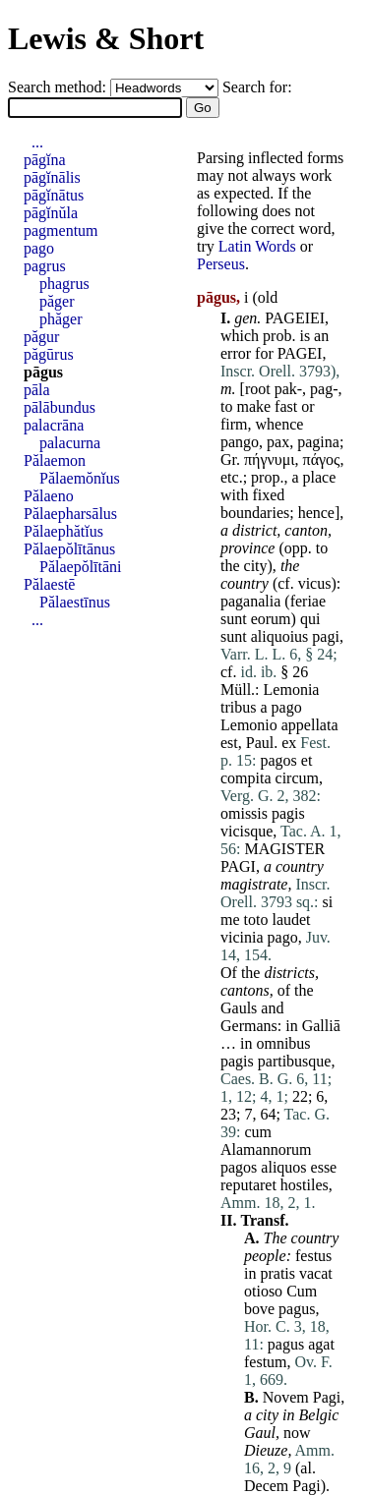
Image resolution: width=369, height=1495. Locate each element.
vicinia (242, 937)
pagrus (45, 266)
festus (313, 1255)
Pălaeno (49, 496)
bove (259, 1308)
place (320, 477)
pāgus (43, 372)
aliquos (283, 1167)
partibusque (295, 1061)
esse (324, 1167)
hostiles (304, 1185)
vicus (315, 583)
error (235, 353)
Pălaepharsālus (70, 513)
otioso (263, 1291)
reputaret (248, 1185)
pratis (277, 1273)
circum (297, 778)
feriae (308, 601)
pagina (318, 441)
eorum (271, 618)
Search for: (257, 87)
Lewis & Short (106, 38)
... (37, 142)
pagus (296, 1308)
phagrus (64, 283)
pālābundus (59, 407)
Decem (266, 1485)
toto (256, 919)
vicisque (246, 831)
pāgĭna (45, 159)
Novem (286, 1397)
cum (258, 1131)
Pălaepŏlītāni (80, 566)
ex (288, 742)
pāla (37, 389)
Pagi (326, 1397)
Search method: (59, 87)
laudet (291, 919)
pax (278, 441)
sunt (233, 618)
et (307, 760)
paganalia (250, 601)
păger (57, 301)
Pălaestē (49, 584)
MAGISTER (284, 848)
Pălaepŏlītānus (69, 549)
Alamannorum (265, 1149)
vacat (316, 1273)
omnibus (283, 1043)
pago (287, 707)
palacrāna (54, 425)
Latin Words (257, 246)
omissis (244, 813)
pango (239, 441)
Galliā (321, 1025)
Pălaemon (55, 460)
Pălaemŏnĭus (79, 478)
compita (246, 778)
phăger (61, 319)
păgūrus (49, 354)
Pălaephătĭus (63, 531)
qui (310, 618)
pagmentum (61, 230)
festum (265, 1361)
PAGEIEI (295, 318)
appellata (309, 725)
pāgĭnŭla (51, 212)
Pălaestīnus (74, 602)
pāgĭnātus (54, 195)
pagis (288, 813)
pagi (325, 636)
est (229, 742)
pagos (278, 760)
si (328, 901)
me (230, 919)
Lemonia (292, 689)
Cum (301, 1291)
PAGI (238, 866)
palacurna (69, 442)
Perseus (221, 264)
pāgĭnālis (52, 177)
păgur (41, 336)
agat (321, 1344)
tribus (238, 707)
